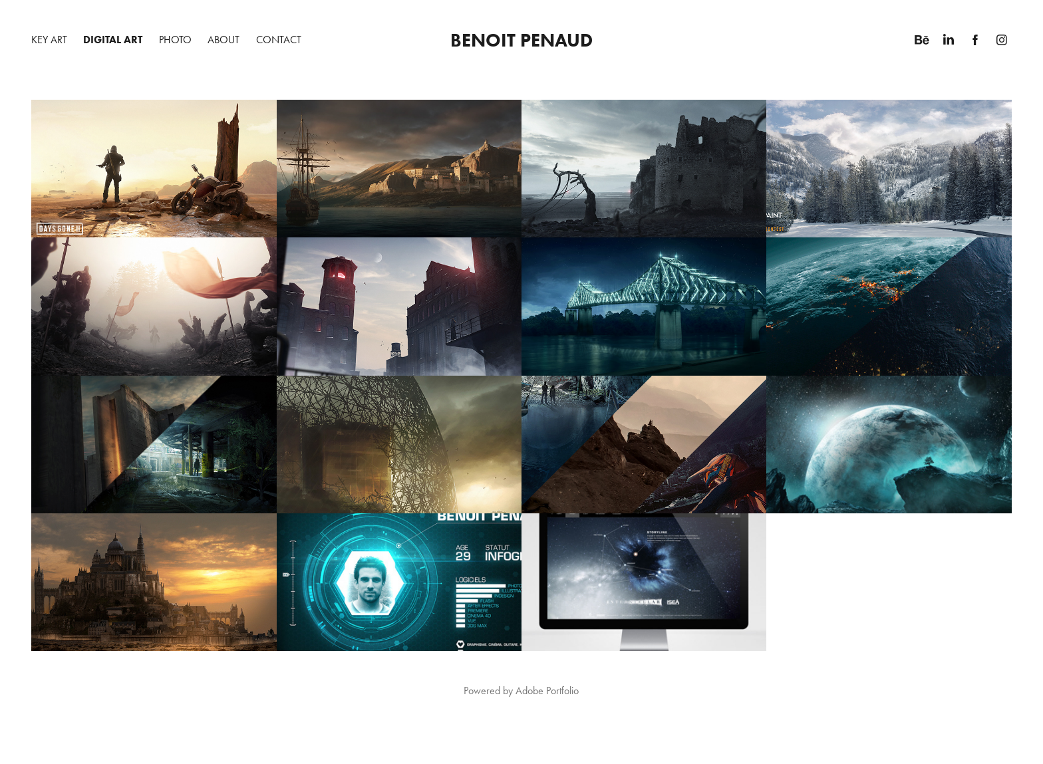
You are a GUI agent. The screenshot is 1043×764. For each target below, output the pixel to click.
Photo (175, 39)
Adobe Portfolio (547, 690)
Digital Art (112, 39)
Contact (278, 39)
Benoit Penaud (521, 40)
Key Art (49, 39)
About (223, 39)
